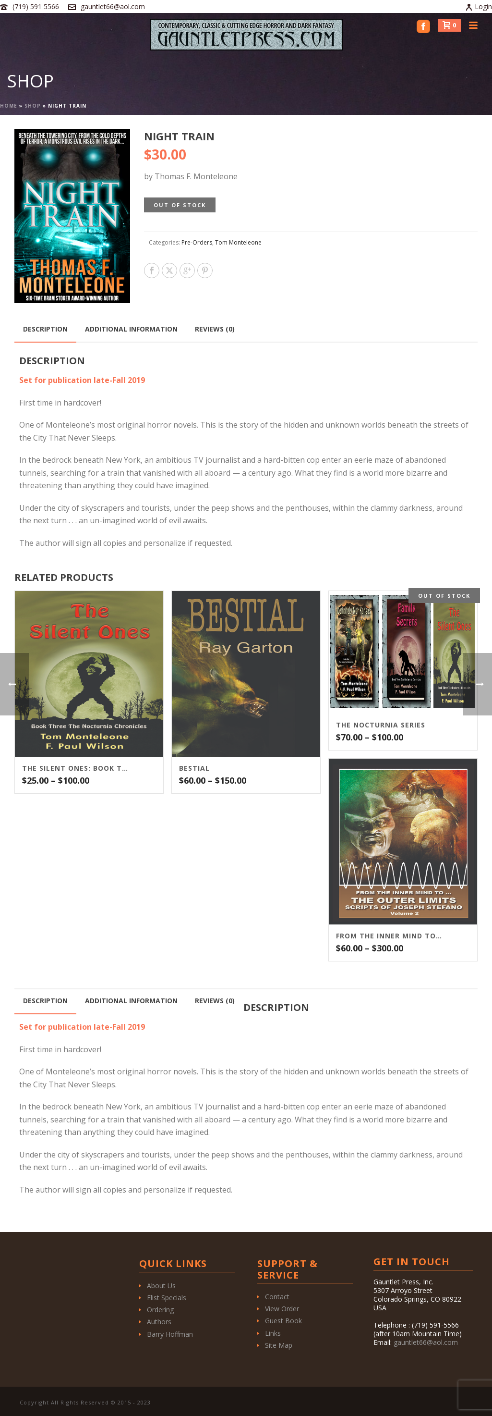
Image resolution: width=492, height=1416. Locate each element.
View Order (282, 1308)
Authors (159, 1321)
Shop (32, 105)
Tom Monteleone (238, 242)
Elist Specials (166, 1297)
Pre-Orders (196, 242)
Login (478, 6)
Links (273, 1333)
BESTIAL (194, 768)
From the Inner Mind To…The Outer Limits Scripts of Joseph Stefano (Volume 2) (391, 936)
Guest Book (283, 1320)
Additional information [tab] (131, 328)
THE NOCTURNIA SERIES (380, 725)
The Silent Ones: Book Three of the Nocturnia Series (77, 768)
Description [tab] (45, 328)
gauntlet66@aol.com (113, 6)
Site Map (278, 1345)
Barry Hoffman (170, 1334)
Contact (277, 1296)
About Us (161, 1285)
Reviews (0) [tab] (215, 328)
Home (8, 105)
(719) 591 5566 (35, 6)
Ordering (160, 1309)
